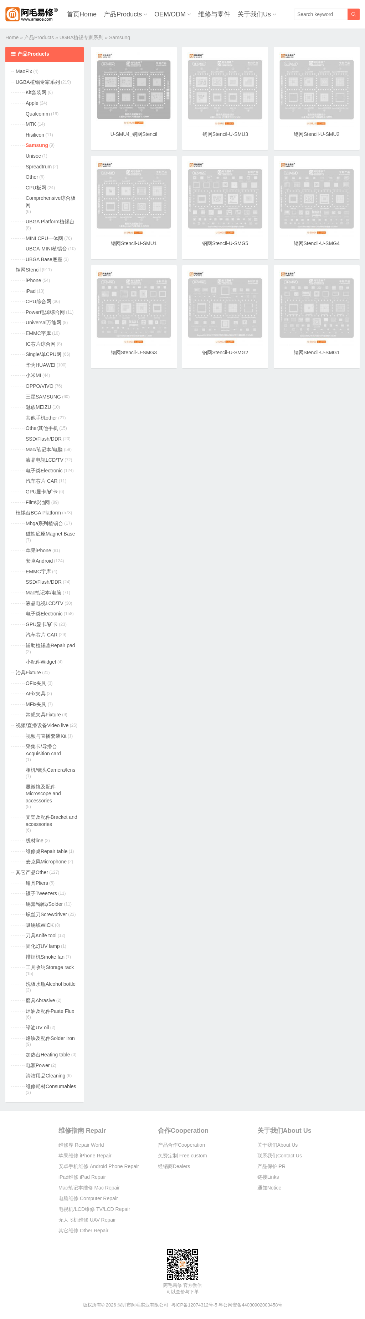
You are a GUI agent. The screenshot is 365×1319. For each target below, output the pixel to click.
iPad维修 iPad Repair (82, 1177)
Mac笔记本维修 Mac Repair (89, 1188)
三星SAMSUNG (43, 397)
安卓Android (39, 561)
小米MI (33, 375)
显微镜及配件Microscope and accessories (43, 793)
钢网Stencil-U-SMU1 (133, 243)
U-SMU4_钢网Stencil (133, 134)
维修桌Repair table (47, 851)
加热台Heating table (48, 1054)
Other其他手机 (42, 428)
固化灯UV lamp (43, 946)
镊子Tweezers (41, 893)
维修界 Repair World (81, 1145)
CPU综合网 (38, 301)
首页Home (82, 14)
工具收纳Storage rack (50, 967)
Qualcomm (38, 114)
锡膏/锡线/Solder (44, 904)
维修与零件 (214, 14)
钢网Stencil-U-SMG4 (317, 243)
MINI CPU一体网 (44, 238)
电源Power (38, 1065)
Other (32, 177)
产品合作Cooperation (181, 1145)
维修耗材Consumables (51, 1086)
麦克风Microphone (46, 861)
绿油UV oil (37, 1027)
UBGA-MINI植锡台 (46, 249)
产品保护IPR (271, 1166)
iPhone (33, 280)
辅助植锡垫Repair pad (50, 645)
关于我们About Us (284, 1130)
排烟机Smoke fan (45, 957)
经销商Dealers (174, 1166)
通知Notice (269, 1188)
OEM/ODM (170, 14)
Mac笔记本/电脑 (43, 592)
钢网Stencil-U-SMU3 (225, 134)
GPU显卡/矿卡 (42, 491)
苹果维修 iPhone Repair (85, 1155)
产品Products (123, 14)
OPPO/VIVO (39, 386)
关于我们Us (254, 14)
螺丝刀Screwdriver (46, 914)
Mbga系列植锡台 (44, 523)
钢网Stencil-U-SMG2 (225, 352)
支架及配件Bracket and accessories (51, 820)
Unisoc (33, 156)
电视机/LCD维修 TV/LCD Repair (94, 1209)
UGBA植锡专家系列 (82, 37)
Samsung (37, 145)
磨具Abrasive (40, 1000)
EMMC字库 (38, 333)
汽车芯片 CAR (41, 481)
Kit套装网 (36, 92)
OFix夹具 (36, 683)
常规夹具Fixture (43, 714)
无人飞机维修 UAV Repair (87, 1220)
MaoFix (24, 71)
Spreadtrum (39, 166)
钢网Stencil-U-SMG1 (317, 352)
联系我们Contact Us (279, 1155)
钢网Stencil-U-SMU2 (316, 134)
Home (12, 37)
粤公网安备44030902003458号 (250, 1305)
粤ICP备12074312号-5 (194, 1305)
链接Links (268, 1177)
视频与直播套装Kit (46, 736)
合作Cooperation (183, 1130)
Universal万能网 (43, 322)
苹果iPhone (38, 550)
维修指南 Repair (82, 1130)
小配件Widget (41, 662)
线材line (34, 840)
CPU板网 (36, 188)
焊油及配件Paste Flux (50, 1011)
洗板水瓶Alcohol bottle (51, 984)
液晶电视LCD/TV (44, 460)
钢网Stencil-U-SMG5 (225, 243)
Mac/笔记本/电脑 (44, 449)
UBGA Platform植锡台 (50, 221)
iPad (31, 291)
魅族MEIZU (38, 407)
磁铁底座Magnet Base (50, 534)
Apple (32, 103)
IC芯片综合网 (41, 344)
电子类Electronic (44, 470)
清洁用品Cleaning (45, 1076)
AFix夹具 (36, 693)
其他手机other (41, 418)
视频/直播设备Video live (42, 725)
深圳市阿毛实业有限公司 (142, 1305)
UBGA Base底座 (44, 259)
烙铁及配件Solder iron (50, 1038)
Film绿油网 (38, 502)
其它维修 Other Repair (83, 1230)
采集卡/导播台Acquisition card (43, 750)
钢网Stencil (28, 270)
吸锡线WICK (40, 925)
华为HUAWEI (40, 365)
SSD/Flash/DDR (44, 439)
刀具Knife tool (41, 935)
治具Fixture (28, 672)
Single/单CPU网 (43, 354)
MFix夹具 (36, 704)
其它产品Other (32, 872)
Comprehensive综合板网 (51, 201)
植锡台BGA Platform (38, 513)
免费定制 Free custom (182, 1155)
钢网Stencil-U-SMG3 (134, 352)
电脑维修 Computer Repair (88, 1198)
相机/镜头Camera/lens (50, 770)
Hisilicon (35, 135)
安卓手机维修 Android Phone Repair (98, 1166)
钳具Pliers (37, 883)
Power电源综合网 (45, 312)
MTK (31, 124)
